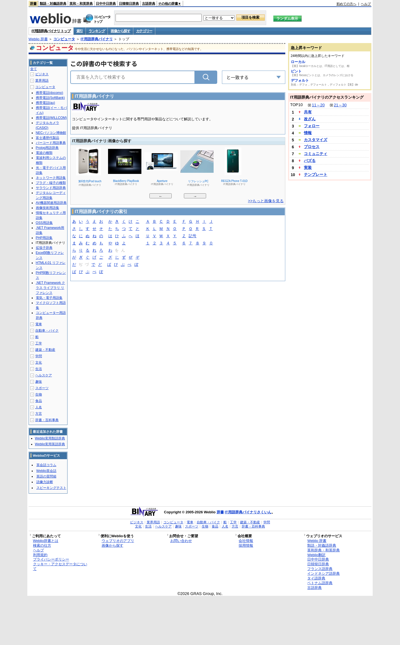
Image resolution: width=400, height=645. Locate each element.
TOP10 (296, 104)
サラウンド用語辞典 (51, 188)
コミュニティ (315, 153)
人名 (38, 407)
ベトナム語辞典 (319, 583)
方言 (38, 414)
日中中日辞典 (106, 3)
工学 (38, 343)
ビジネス (42, 74)
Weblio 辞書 (38, 39)
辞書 (33, 3)
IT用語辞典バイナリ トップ (51, 31)
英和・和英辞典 (81, 3)
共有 (308, 112)
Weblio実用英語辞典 (50, 444)
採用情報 (246, 545)
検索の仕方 (42, 545)
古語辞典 (148, 3)
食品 (38, 401)
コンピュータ (64, 39)
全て (33, 69)
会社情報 (246, 541)
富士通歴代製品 (47, 138)
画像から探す (120, 31)
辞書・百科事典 (47, 420)
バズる (310, 160)
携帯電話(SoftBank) (50, 98)
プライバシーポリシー (51, 559)
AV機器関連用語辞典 (51, 203)
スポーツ (42, 388)
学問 (38, 356)
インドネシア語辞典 (323, 573)
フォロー (311, 126)
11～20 (318, 105)
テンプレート (315, 174)
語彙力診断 (44, 482)
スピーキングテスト (51, 488)
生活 (38, 369)
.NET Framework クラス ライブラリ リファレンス (50, 288)
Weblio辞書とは (45, 541)
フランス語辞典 (319, 569)
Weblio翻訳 (316, 555)
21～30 (340, 105)
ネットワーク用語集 (51, 178)
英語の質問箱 (46, 476)
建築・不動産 (45, 350)
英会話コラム (46, 465)
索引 (79, 31)
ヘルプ (366, 4)
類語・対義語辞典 (53, 3)
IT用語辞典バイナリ (97, 39)
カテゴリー (144, 31)
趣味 (38, 382)
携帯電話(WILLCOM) (51, 118)
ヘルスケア (43, 375)
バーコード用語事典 (51, 143)
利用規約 (40, 555)
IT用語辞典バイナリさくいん (248, 512)
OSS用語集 (44, 223)
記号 (192, 236)
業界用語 (42, 80)
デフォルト (300, 80)
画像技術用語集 (47, 208)
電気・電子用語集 (49, 298)
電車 (38, 324)
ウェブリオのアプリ (118, 541)
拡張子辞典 (44, 248)
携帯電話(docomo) (49, 93)
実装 (308, 167)
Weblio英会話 (46, 471)
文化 (38, 362)
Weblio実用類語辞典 (50, 438)
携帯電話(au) (45, 103)
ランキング (97, 31)
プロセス (311, 146)
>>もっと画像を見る (266, 201)
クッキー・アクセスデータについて (60, 566)
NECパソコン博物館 (51, 133)
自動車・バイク (47, 330)
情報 (308, 133)
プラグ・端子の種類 (51, 183)
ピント (296, 71)
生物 (38, 394)
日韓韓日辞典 (129, 3)
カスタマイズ (315, 140)
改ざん (310, 119)
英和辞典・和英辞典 (323, 550)
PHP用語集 (44, 238)
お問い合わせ (181, 541)
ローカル (298, 62)
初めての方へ (346, 4)
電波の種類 (44, 153)
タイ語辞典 (316, 578)
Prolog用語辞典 (47, 148)
